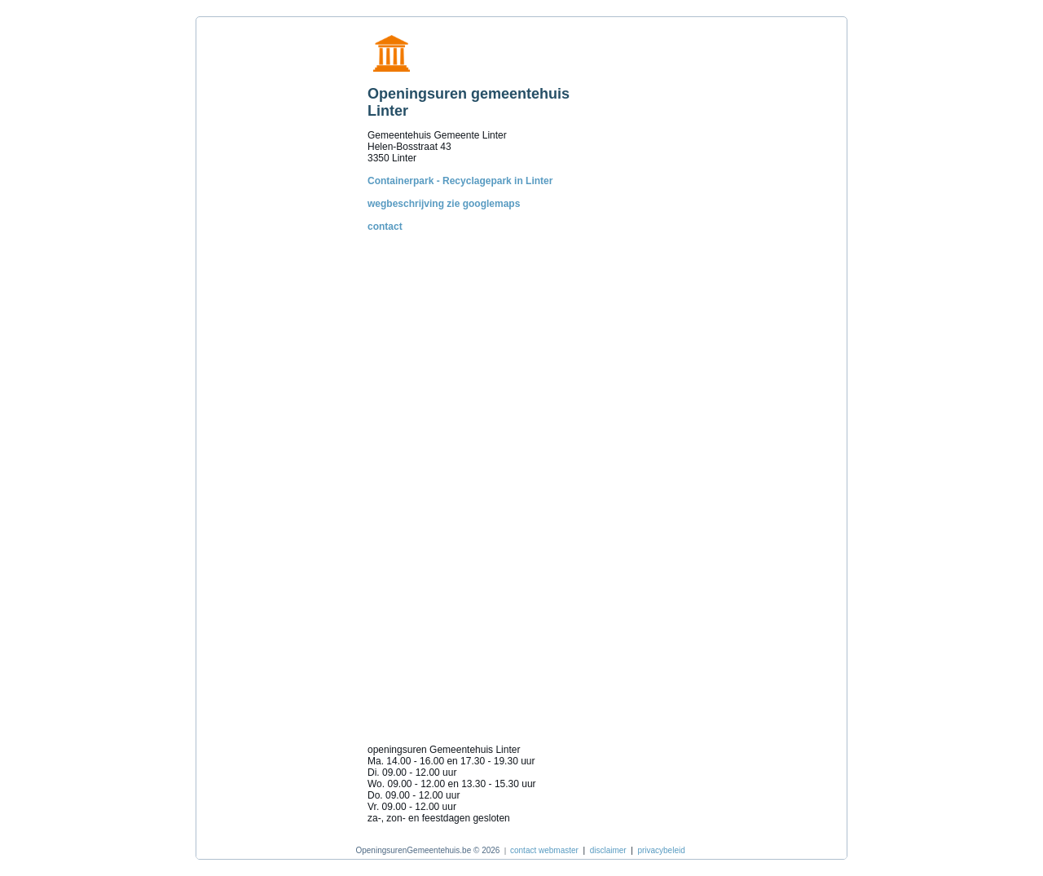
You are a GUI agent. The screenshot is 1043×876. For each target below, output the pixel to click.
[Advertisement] (278, 268)
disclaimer (608, 850)
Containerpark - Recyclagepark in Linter (459, 181)
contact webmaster (544, 850)
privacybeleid (660, 850)
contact (385, 226)
